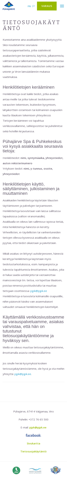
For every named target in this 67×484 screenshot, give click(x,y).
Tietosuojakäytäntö (33, 451)
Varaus (46, 6)
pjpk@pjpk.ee (38, 291)
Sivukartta (33, 443)
